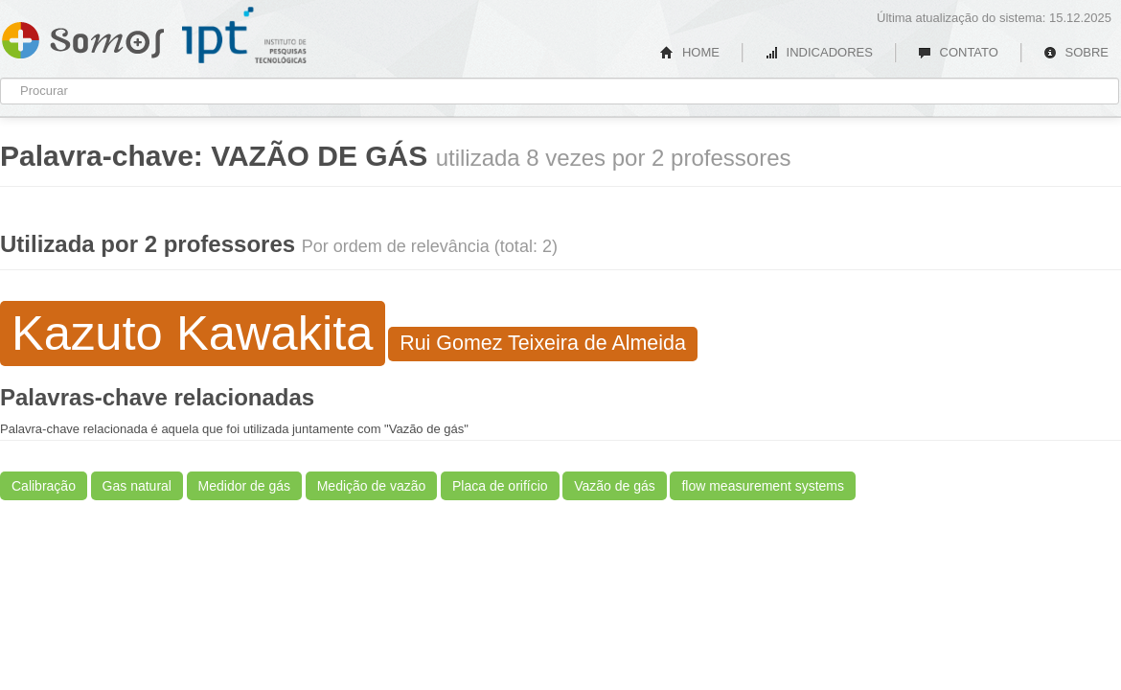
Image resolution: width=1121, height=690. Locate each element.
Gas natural (137, 486)
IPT (244, 35)
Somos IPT (83, 36)
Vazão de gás (614, 486)
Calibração (43, 486)
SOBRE (1076, 52)
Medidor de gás (244, 486)
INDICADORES (819, 52)
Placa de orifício (500, 486)
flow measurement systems (762, 486)
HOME (690, 52)
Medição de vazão (371, 486)
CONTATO (958, 52)
